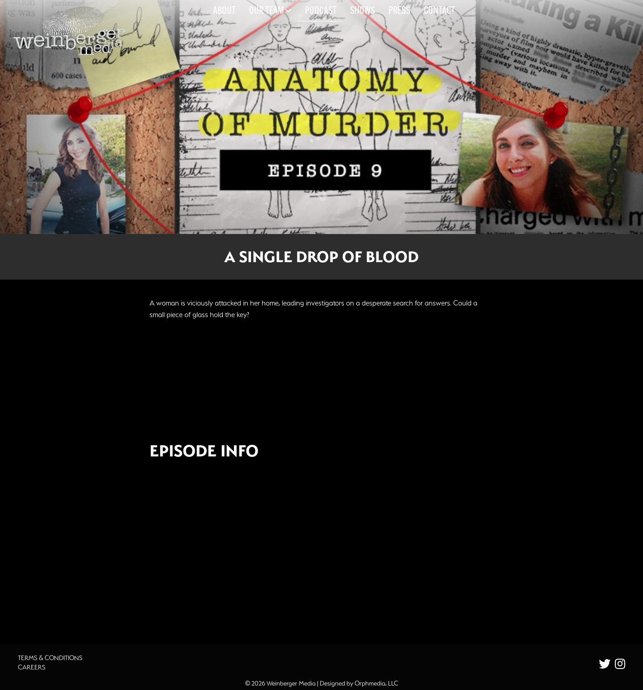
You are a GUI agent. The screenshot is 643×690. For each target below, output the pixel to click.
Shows (362, 11)
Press (399, 11)
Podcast (321, 11)
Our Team (270, 11)
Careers (32, 667)
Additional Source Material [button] (208, 608)
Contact (439, 11)
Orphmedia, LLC (376, 683)
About (224, 11)
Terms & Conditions (50, 658)
